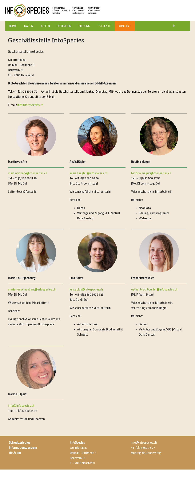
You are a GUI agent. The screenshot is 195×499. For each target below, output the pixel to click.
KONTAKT (124, 26)
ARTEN (45, 26)
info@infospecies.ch (21, 405)
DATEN (28, 26)
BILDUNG (84, 26)
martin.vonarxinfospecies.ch (27, 173)
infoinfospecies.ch (30, 105)
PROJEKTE (104, 26)
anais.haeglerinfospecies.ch (88, 173)
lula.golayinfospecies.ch (86, 289)
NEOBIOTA (64, 26)
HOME (13, 26)
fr (174, 26)
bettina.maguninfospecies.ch (151, 173)
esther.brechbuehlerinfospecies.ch (154, 289)
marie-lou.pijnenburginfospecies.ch (32, 289)
